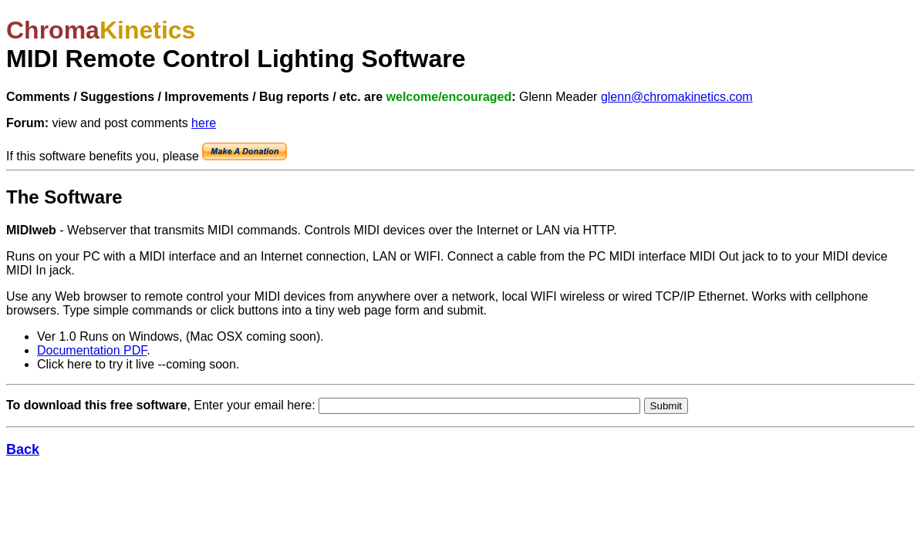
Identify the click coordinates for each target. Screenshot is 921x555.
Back (22, 449)
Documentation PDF (92, 350)
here (203, 123)
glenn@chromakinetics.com (677, 96)
